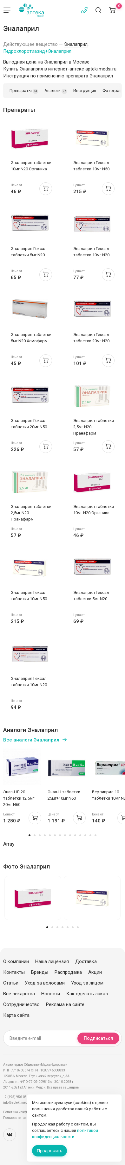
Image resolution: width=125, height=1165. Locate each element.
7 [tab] (60, 835)
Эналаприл (76, 44)
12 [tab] (85, 835)
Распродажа (68, 972)
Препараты (24, 91)
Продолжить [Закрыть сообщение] (49, 1150)
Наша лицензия (52, 961)
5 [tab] (50, 835)
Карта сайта (16, 1015)
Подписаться (98, 1038)
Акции (95, 972)
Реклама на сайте (65, 1004)
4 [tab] (45, 835)
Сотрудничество (21, 1004)
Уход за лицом (87, 983)
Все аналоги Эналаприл (31, 740)
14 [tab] (95, 835)
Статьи (10, 983)
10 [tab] (75, 835)
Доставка (86, 961)
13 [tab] (90, 835)
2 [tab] (35, 835)
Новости (50, 994)
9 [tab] (70, 835)
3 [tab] (40, 835)
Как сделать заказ (87, 994)
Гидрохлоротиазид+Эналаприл (37, 51)
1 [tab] (29, 835)
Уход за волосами (45, 983)
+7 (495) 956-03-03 (17, 1097)
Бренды (39, 972)
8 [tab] (65, 835)
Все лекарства (19, 994)
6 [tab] (55, 835)
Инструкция (84, 90)
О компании (16, 961)
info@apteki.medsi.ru (19, 1102)
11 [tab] (80, 835)
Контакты (14, 972)
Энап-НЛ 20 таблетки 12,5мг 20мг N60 (18, 798)
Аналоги (55, 91)
